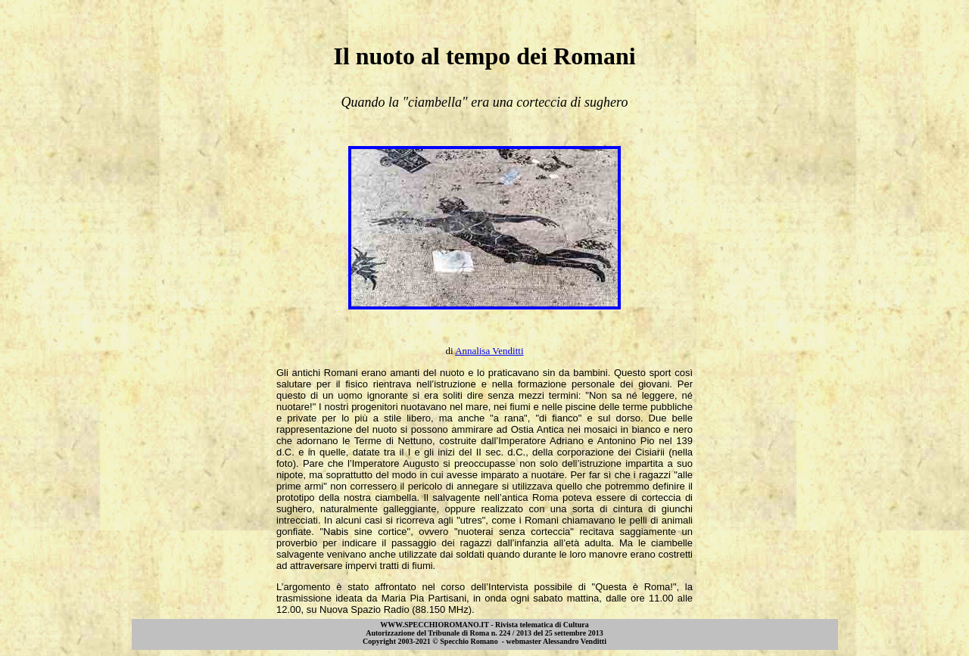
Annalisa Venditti (489, 350)
